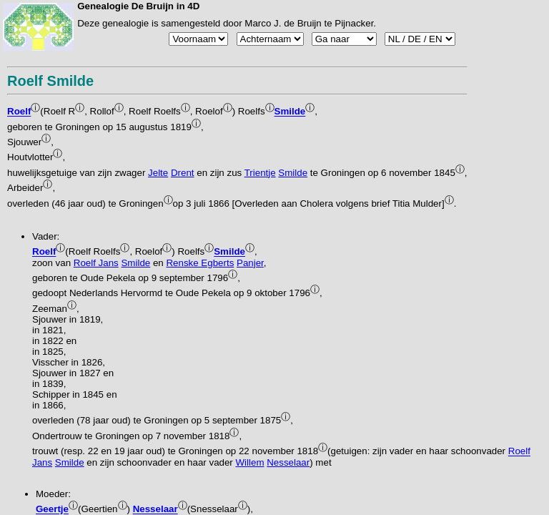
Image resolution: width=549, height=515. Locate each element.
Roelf (19, 112)
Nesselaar (288, 462)
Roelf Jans (96, 263)
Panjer (250, 263)
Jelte (158, 172)
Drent (182, 172)
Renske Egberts (200, 263)
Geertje (52, 509)
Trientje (260, 172)
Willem (250, 462)
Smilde (290, 112)
